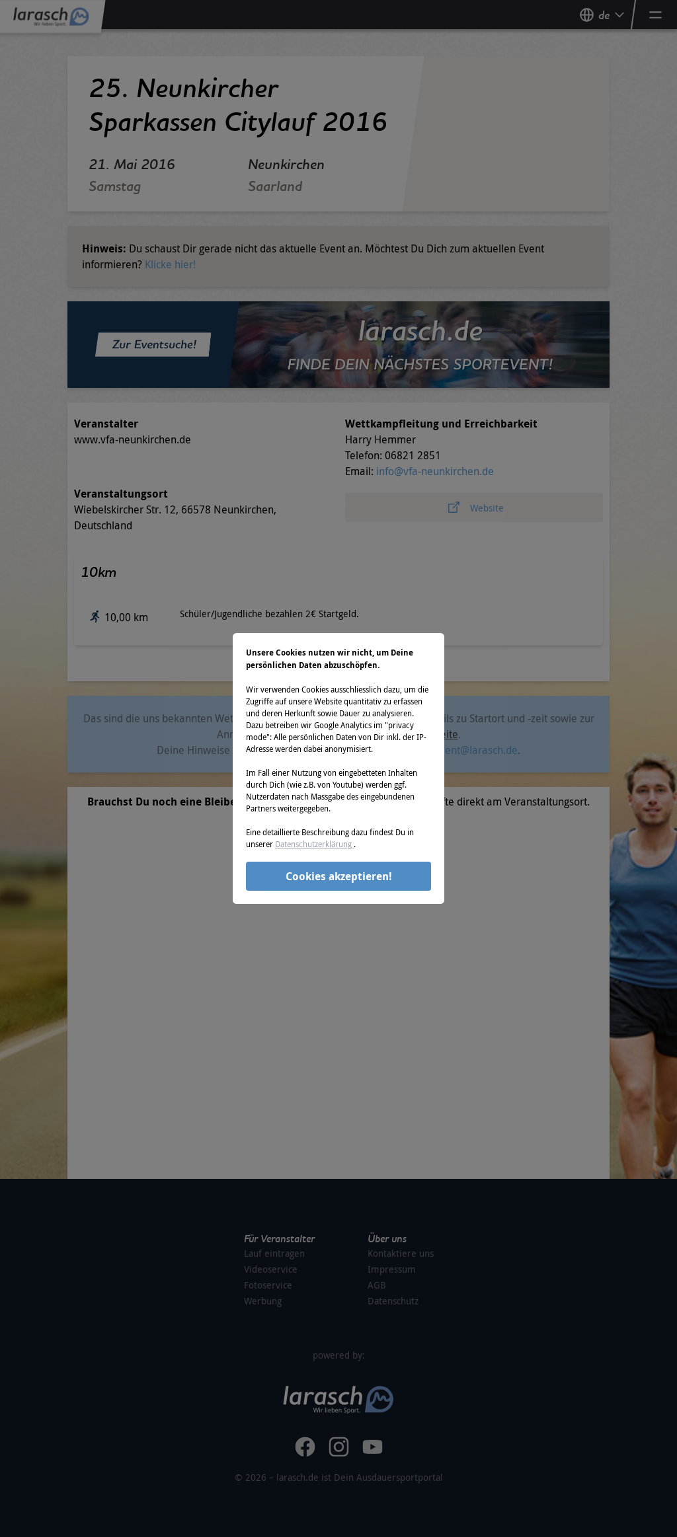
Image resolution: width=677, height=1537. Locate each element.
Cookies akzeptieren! (339, 876)
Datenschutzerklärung (314, 844)
